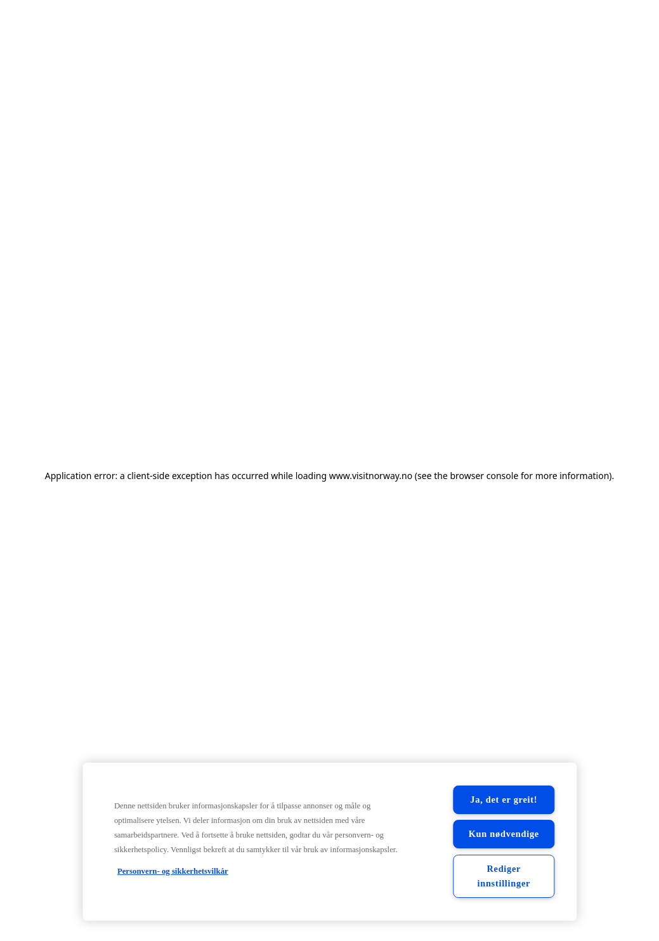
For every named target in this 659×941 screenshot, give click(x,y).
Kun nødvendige (504, 834)
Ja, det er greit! (503, 799)
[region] (329, 842)
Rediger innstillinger (503, 876)
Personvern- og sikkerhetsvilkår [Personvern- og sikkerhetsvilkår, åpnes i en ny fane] (172, 871)
